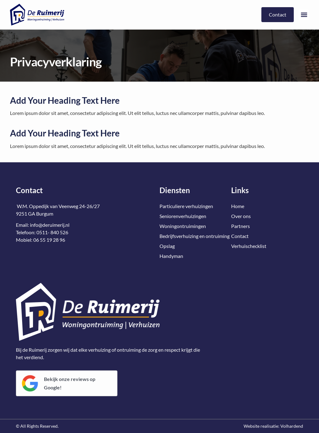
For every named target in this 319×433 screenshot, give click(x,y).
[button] (304, 15)
